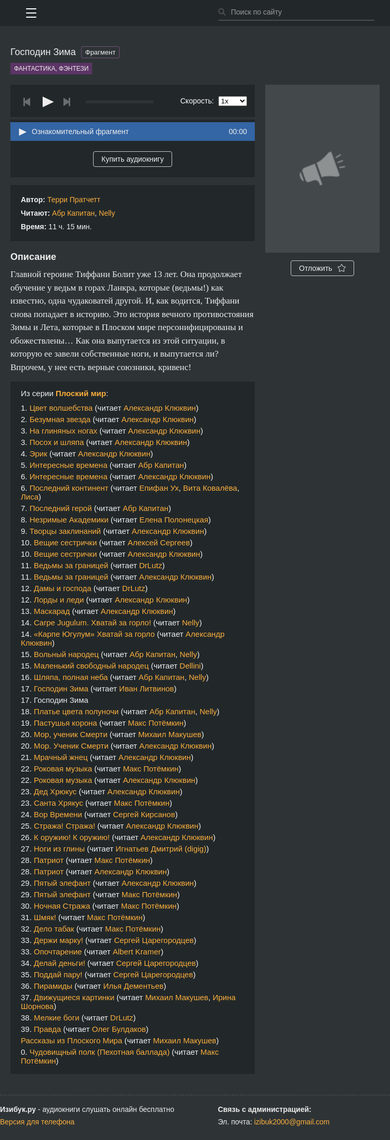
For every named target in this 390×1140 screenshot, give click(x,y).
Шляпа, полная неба (71, 677)
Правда (47, 1029)
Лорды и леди (59, 599)
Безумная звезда (60, 419)
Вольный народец (66, 654)
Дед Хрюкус (55, 791)
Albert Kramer (137, 951)
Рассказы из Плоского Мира (71, 1040)
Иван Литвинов (146, 688)
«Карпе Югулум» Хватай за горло (94, 634)
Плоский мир (81, 393)
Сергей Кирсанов (144, 814)
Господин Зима (61, 688)
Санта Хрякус (58, 802)
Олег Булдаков (119, 1029)
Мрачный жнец (61, 757)
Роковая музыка (63, 768)
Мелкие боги (57, 1017)
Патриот (48, 860)
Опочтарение (58, 951)
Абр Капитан (73, 213)
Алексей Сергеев (159, 542)
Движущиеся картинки (74, 997)
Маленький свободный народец (91, 665)
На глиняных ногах (63, 430)
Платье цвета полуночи (76, 711)
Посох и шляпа (57, 442)
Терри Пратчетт (73, 199)
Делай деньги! (59, 963)
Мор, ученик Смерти (70, 734)
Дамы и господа (63, 588)
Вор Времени (58, 814)
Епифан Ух (159, 487)
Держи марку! (58, 940)
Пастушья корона (65, 722)
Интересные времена (69, 465)
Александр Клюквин (159, 407)
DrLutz (150, 565)
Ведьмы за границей (71, 565)
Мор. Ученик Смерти (71, 745)
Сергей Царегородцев (153, 940)
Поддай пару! (58, 974)
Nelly (107, 213)
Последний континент (69, 487)
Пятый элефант (62, 883)
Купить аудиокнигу (132, 159)
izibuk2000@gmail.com (292, 1122)
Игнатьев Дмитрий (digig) (160, 848)
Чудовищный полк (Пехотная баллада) (100, 1051)
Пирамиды (53, 985)
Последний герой (61, 508)
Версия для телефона (37, 1122)
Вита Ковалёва (210, 487)
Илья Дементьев (133, 985)
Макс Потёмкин (156, 722)
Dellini (190, 665)
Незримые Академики (69, 519)
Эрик (38, 453)
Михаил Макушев (169, 734)
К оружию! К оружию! (72, 837)
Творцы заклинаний (65, 531)
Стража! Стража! (64, 825)
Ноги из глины (59, 848)
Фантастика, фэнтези (51, 68)
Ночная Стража (62, 905)
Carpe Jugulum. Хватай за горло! (92, 622)
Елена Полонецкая (174, 519)
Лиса (29, 496)
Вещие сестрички (65, 542)
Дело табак (54, 928)
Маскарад (52, 611)
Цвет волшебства (61, 407)
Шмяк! (45, 917)
